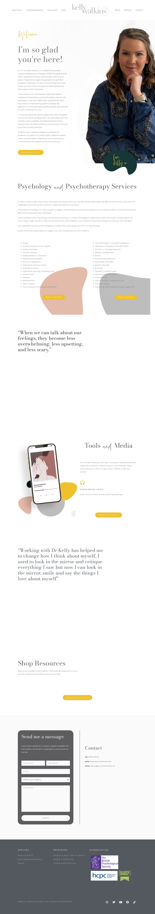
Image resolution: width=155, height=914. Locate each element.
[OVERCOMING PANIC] (82, 482)
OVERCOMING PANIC (92, 489)
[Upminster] (108, 791)
